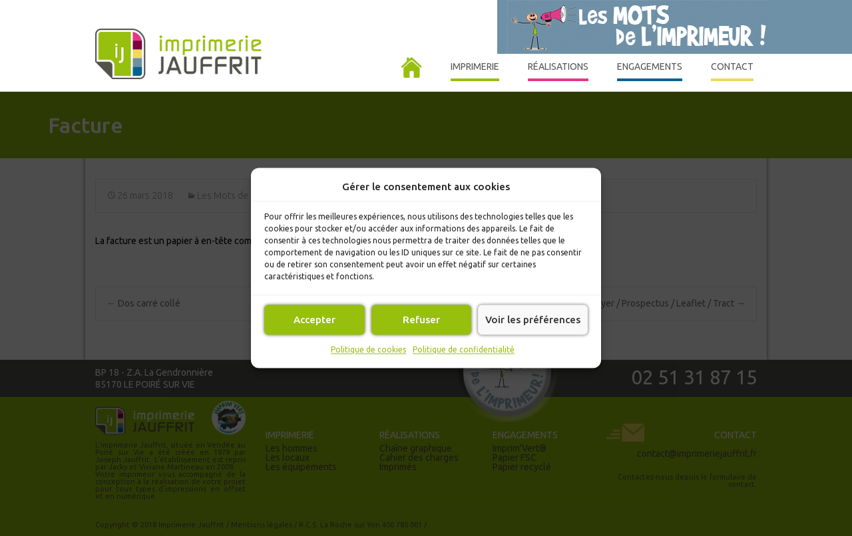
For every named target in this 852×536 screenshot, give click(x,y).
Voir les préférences (532, 319)
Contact (732, 71)
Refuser (421, 319)
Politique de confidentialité (464, 349)
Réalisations (558, 71)
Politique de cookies (368, 349)
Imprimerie (475, 71)
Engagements (649, 71)
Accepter (314, 319)
